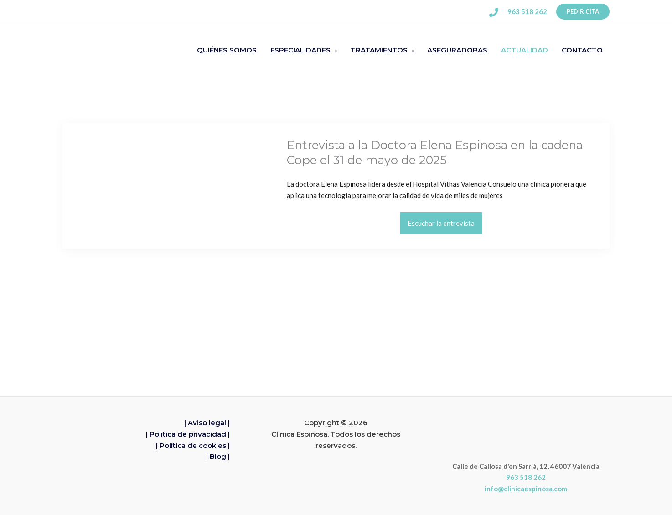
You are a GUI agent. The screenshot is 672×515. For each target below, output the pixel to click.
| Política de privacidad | (188, 434)
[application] (333, 50)
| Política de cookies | (193, 445)
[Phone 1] (493, 12)
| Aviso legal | (207, 423)
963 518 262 (526, 477)
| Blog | (218, 457)
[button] (583, 12)
